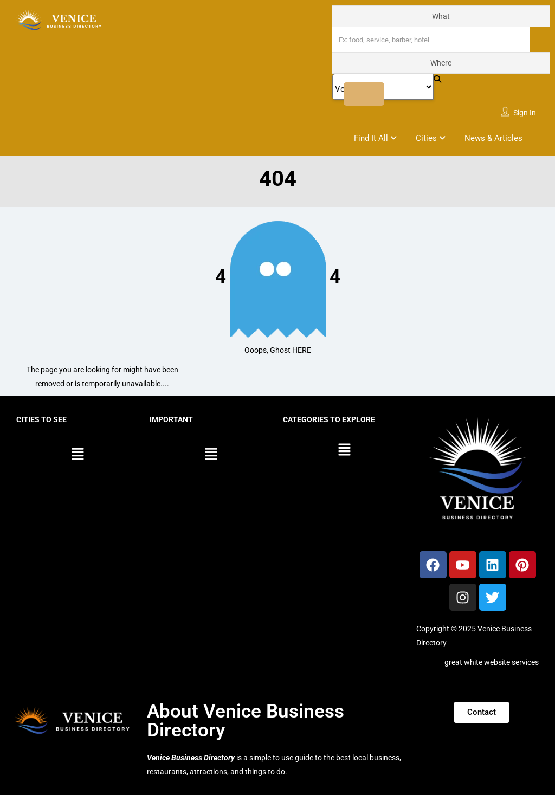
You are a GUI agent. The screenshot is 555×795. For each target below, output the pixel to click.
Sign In (524, 112)
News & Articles (493, 138)
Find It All (371, 138)
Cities (426, 138)
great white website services (491, 662)
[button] (77, 455)
